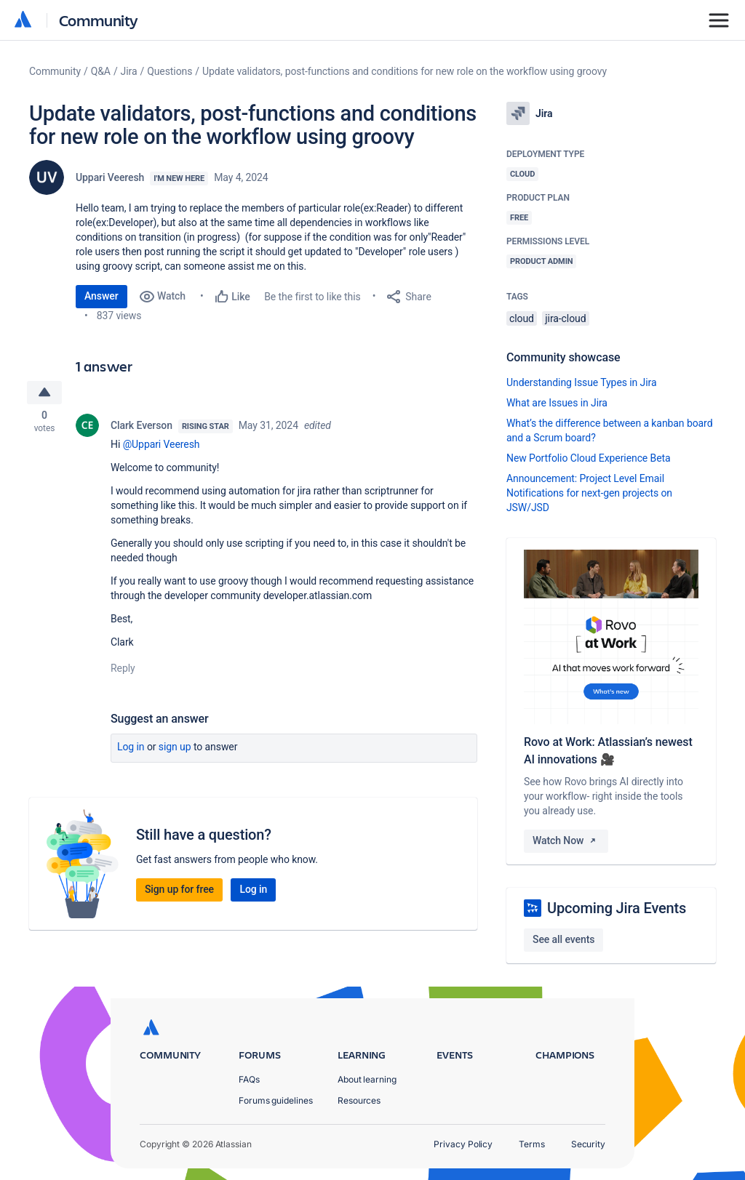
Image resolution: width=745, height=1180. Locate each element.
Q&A (101, 71)
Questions (169, 71)
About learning (367, 1079)
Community (98, 20)
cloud (521, 318)
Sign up (175, 749)
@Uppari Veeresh (161, 446)
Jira (129, 71)
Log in (131, 749)
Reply (123, 670)
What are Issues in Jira (556, 403)
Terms (532, 1144)
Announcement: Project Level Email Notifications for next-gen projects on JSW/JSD (589, 493)
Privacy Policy (463, 1144)
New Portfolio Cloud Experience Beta (588, 458)
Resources (359, 1100)
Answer (101, 296)
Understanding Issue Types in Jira (581, 382)
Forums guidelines (276, 1100)
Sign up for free (179, 891)
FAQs (249, 1079)
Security (588, 1144)
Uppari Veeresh (110, 177)
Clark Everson (141, 427)
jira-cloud (565, 318)
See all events (563, 939)
